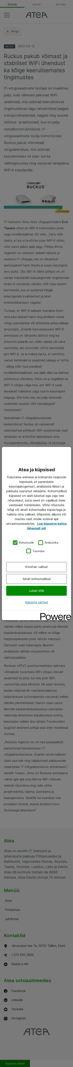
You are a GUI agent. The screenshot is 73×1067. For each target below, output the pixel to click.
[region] (36, 533)
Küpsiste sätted (36, 602)
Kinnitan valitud (36, 567)
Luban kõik (36, 591)
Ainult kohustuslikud (37, 579)
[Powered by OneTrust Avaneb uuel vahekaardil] (54, 613)
